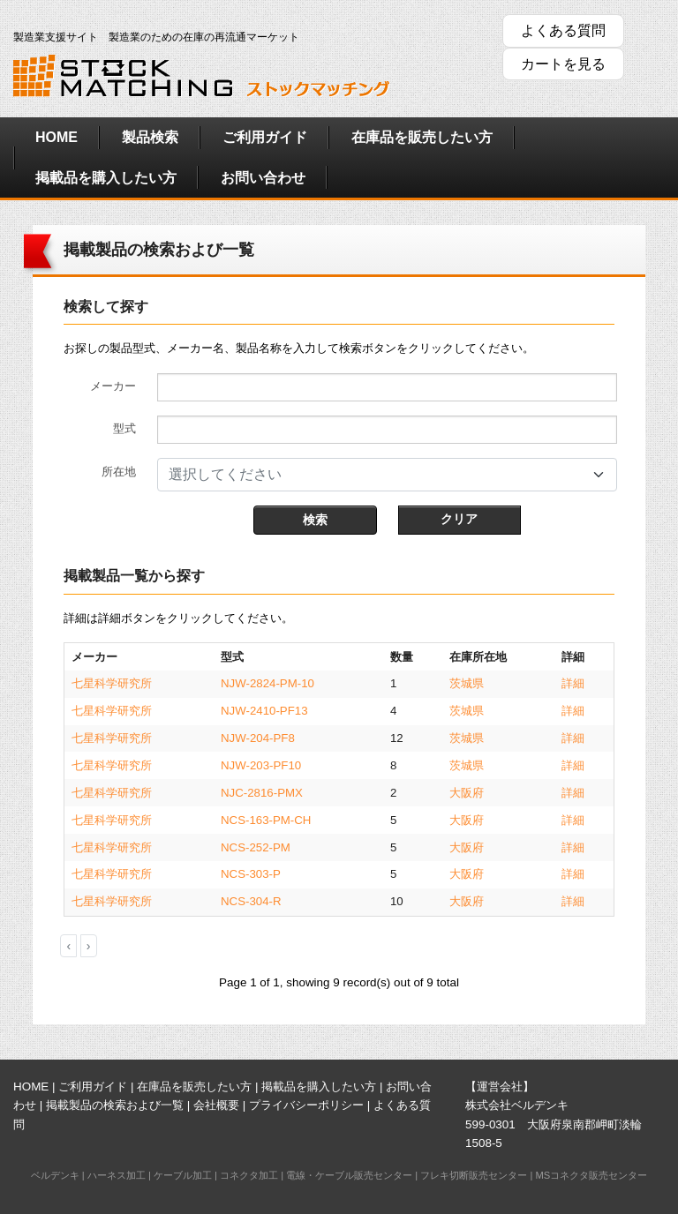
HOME (56, 137)
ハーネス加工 (116, 1175)
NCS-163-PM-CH (266, 820)
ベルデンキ (55, 1175)
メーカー (113, 386)
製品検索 (150, 137)
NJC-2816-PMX (262, 792)
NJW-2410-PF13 (264, 710)
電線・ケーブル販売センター (349, 1175)
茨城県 (466, 683)
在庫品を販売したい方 (422, 137)
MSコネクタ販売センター (591, 1175)
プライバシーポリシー (306, 1105)
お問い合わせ (263, 177)
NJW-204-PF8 (258, 738)
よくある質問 (563, 30)
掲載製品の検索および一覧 (115, 1105)
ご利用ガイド (264, 137)
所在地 (119, 471)
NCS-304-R (251, 901)
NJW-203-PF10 (261, 765)
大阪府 (466, 792)
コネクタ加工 (249, 1175)
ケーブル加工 (183, 1175)
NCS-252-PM (255, 847)
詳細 (572, 683)
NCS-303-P (251, 874)
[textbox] (376, 474)
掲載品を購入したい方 (106, 177)
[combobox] (387, 474)
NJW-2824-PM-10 (267, 683)
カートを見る (563, 63)
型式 (124, 428)
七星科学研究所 (112, 683)
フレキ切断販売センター (473, 1175)
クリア (459, 519)
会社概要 (216, 1105)
